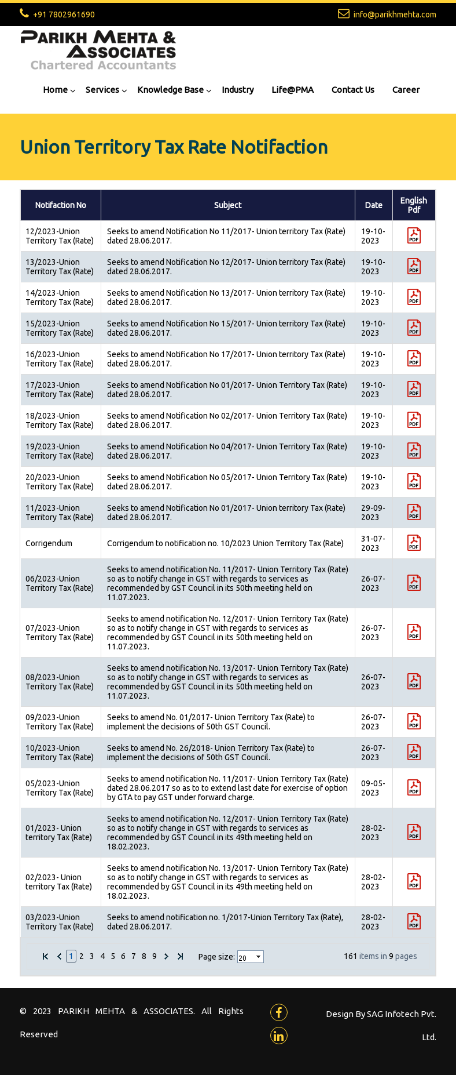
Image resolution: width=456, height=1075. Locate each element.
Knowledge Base (170, 90)
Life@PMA (292, 90)
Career (406, 90)
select (259, 956)
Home (55, 90)
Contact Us (353, 90)
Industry (237, 90)
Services (102, 90)
